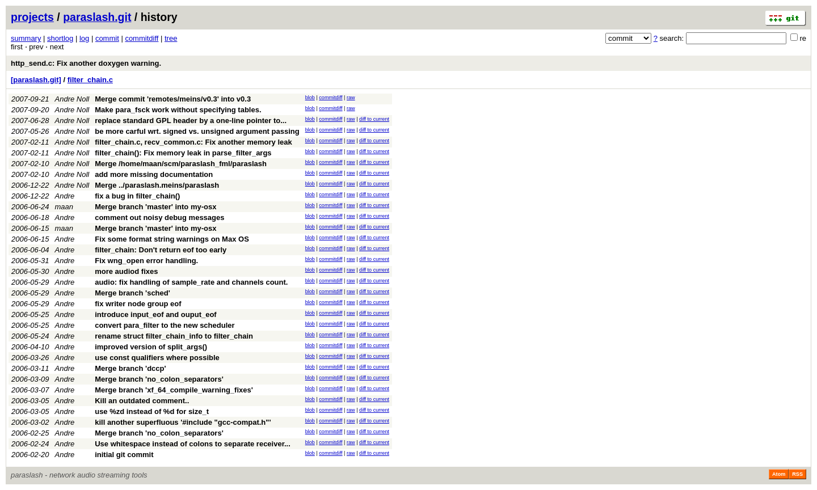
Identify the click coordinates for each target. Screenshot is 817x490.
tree (171, 38)
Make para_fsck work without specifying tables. (178, 109)
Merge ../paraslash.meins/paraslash (157, 185)
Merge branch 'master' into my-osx (155, 206)
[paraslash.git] (36, 79)
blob (310, 97)
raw (351, 97)
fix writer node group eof (138, 303)
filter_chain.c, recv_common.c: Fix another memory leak (193, 142)
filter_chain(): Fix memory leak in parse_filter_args (183, 153)
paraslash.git (97, 17)
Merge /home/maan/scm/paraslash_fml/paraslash (181, 163)
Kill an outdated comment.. (142, 400)
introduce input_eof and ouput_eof (156, 314)
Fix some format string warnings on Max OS (172, 239)
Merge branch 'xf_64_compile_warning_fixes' (174, 390)
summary (26, 38)
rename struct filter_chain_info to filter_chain (174, 336)
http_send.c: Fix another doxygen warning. (86, 63)
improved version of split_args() (151, 347)
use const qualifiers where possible (157, 357)
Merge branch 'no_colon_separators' (159, 379)
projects (32, 17)
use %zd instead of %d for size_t (152, 411)
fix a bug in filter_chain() (137, 196)
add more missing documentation (154, 174)
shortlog (60, 38)
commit (107, 38)
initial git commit (124, 454)
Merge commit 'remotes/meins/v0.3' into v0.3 (173, 99)
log (84, 38)
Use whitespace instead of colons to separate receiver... (192, 444)
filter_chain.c (90, 79)
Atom (778, 474)
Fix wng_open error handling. (146, 260)
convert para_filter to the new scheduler (164, 325)
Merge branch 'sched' (132, 293)
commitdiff (141, 38)
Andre (65, 196)
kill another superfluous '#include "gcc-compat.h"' (183, 422)
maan (64, 206)
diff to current (374, 119)
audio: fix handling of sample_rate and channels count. (191, 282)
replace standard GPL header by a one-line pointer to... (191, 120)
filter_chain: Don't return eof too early (160, 250)
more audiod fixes (126, 271)
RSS (797, 474)
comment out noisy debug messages (159, 217)
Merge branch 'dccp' (130, 368)
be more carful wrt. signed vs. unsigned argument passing (197, 131)
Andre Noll (72, 99)
